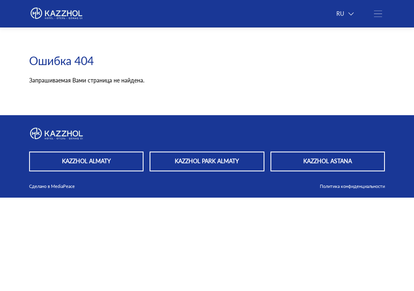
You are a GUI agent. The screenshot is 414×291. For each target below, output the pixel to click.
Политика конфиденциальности (352, 186)
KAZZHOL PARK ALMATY (207, 161)
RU (344, 14)
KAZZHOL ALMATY (86, 161)
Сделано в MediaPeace (52, 186)
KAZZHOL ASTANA (327, 161)
